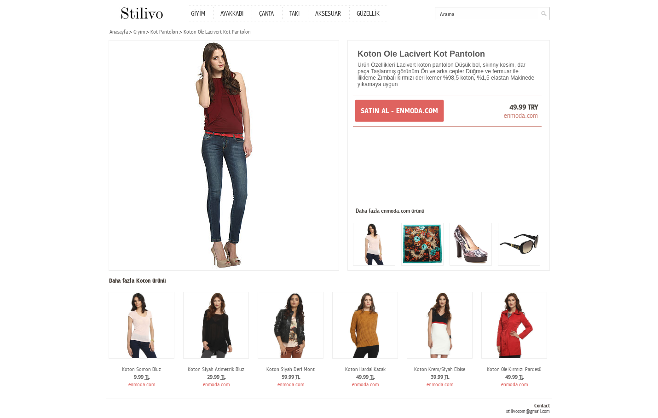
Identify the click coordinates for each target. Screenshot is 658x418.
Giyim (139, 32)
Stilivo (141, 13)
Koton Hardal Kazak (365, 369)
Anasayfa (119, 32)
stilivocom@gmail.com (528, 411)
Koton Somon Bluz (141, 369)
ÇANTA (266, 13)
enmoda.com (521, 115)
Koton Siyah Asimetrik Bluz (216, 369)
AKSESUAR (328, 13)
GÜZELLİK (368, 13)
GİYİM (198, 13)
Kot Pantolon (164, 32)
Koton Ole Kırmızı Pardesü (514, 369)
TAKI (294, 13)
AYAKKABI (231, 13)
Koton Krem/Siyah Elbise (439, 369)
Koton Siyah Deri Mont (290, 369)
